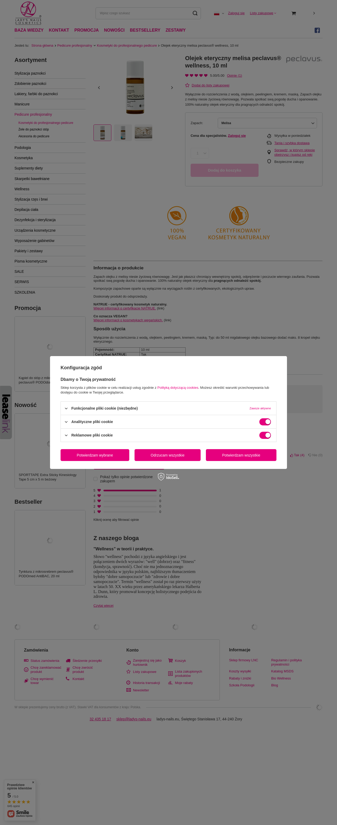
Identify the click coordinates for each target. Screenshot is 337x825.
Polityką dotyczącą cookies (177, 388)
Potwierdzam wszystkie (241, 455)
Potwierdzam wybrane (95, 455)
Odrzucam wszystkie (167, 455)
